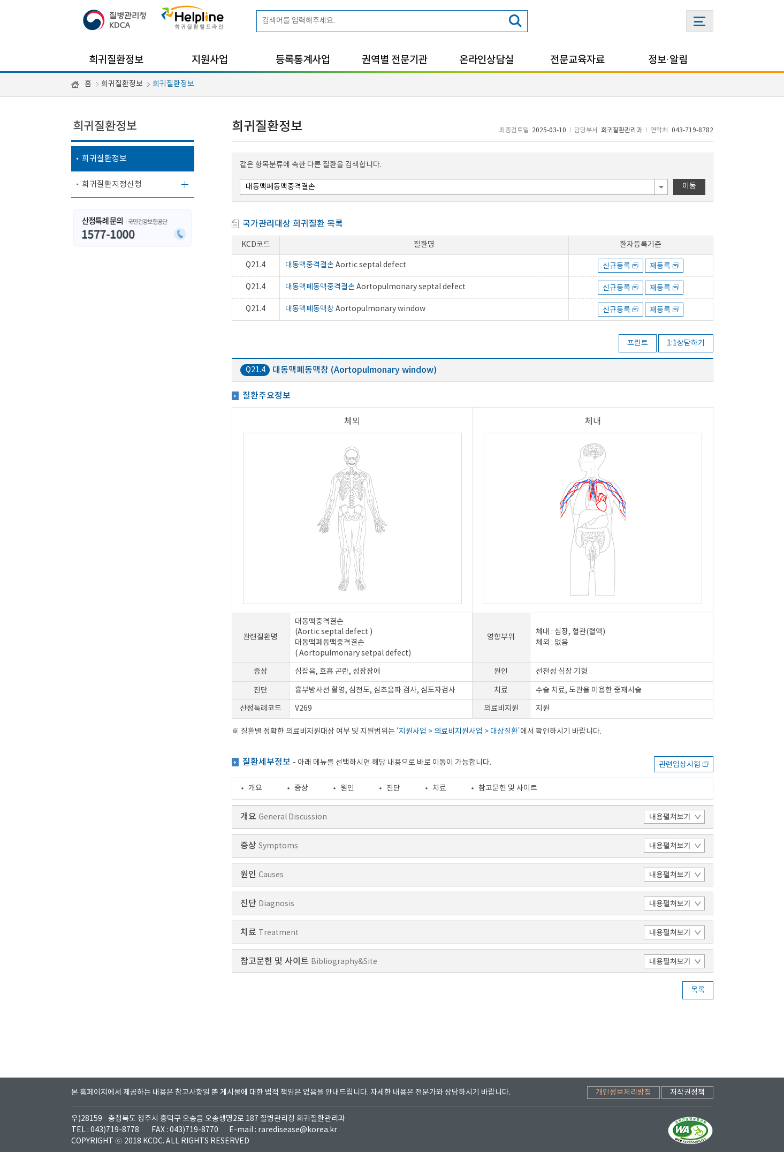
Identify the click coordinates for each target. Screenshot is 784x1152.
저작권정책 (687, 1092)
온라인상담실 (486, 60)
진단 (393, 788)
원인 (347, 788)
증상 (301, 788)
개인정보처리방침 (623, 1092)
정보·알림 (668, 60)
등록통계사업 (303, 60)
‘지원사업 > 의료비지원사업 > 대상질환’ (458, 731)
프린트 (637, 343)
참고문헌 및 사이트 (507, 788)
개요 (255, 788)
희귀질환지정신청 (112, 184)
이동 (689, 186)
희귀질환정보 (116, 60)
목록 (698, 990)
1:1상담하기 (686, 343)
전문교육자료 (577, 60)
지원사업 (210, 60)
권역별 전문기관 (395, 60)
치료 (439, 788)
